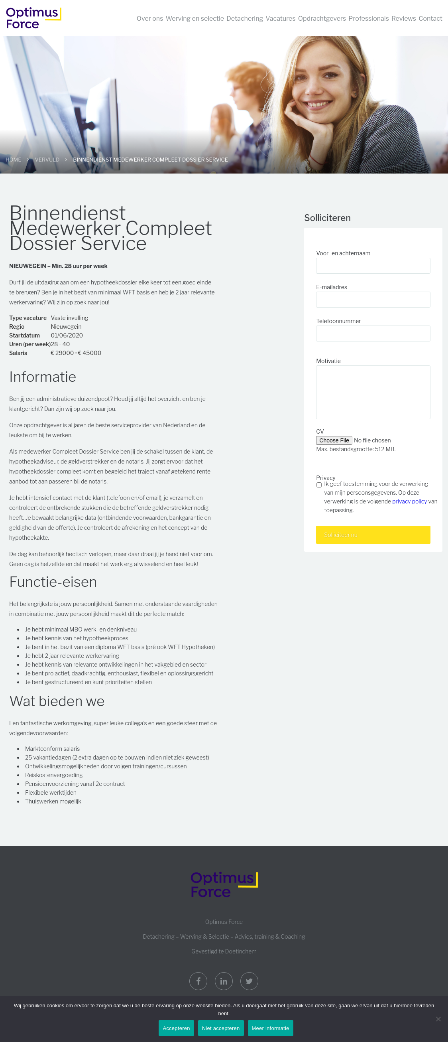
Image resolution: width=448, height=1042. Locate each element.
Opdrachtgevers (322, 18)
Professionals (368, 18)
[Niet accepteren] (438, 1019)
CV (320, 431)
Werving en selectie (195, 18)
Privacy (325, 477)
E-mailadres (331, 287)
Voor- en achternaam (343, 253)
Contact (430, 18)
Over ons (150, 18)
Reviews (403, 18)
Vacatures (280, 18)
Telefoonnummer (338, 321)
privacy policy (409, 501)
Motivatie (328, 360)
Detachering (244, 18)
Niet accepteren (221, 1028)
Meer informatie (270, 1028)
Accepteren (176, 1028)
